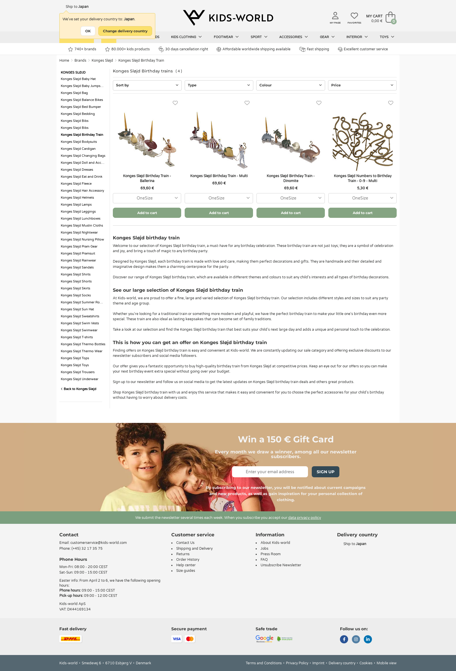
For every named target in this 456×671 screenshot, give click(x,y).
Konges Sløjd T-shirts (77, 337)
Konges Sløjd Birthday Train (141, 60)
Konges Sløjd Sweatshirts (80, 316)
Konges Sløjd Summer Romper (84, 302)
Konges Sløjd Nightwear (79, 232)
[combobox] (147, 198)
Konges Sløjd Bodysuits (79, 142)
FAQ (264, 560)
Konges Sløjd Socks (76, 295)
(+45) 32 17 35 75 (87, 549)
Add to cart (147, 213)
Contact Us (185, 543)
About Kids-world (275, 543)
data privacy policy (304, 517)
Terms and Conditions (264, 663)
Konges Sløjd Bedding (78, 114)
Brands (80, 60)
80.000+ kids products (127, 49)
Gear (327, 37)
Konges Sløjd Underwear (79, 379)
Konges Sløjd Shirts (75, 274)
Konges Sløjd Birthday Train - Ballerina (147, 178)
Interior (357, 37)
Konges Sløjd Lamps (76, 205)
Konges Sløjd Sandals (77, 267)
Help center (186, 565)
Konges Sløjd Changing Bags (83, 156)
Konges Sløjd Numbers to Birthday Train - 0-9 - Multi (362, 178)
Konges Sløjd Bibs (74, 121)
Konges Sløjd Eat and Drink (81, 177)
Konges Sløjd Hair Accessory (82, 191)
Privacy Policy (297, 663)
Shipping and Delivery (194, 549)
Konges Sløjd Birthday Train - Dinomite (291, 178)
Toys (387, 37)
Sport (259, 37)
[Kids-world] (228, 18)
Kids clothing (186, 37)
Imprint (318, 663)
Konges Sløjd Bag (74, 93)
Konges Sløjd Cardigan (78, 149)
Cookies (366, 663)
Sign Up (325, 471)
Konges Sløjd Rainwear (78, 260)
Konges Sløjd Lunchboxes (80, 218)
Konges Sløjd (102, 60)
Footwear (226, 37)
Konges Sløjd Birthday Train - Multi (219, 176)
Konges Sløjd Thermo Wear (81, 351)
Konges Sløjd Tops (75, 358)
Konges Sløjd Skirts (75, 288)
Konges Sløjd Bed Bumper (81, 107)
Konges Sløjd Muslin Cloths (82, 225)
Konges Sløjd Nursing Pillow (82, 239)
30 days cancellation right (183, 49)
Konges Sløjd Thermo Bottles (83, 344)
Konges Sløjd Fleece (76, 184)
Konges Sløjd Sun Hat (77, 309)
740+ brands (82, 49)
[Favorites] (175, 103)
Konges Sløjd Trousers (78, 372)
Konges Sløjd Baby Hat (78, 79)
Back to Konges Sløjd (78, 389)
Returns (183, 554)
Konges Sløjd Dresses (77, 170)
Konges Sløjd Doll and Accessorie (84, 163)
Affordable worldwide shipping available (254, 49)
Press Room (271, 554)
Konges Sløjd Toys (75, 365)
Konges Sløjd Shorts (76, 281)
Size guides (185, 571)
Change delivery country (125, 31)
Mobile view (387, 663)
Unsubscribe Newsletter (281, 565)
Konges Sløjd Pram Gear (79, 246)
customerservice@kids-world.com (98, 543)
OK (88, 31)
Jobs (264, 549)
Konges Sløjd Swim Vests (80, 323)
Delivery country (342, 663)
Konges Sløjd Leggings (78, 211)
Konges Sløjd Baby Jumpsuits (83, 86)
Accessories (293, 37)
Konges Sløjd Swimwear (79, 330)
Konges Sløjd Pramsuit (78, 253)
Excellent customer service (363, 49)
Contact (69, 534)
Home (64, 60)
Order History (187, 560)
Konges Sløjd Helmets (77, 198)
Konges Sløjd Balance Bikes (82, 100)
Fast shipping (314, 49)
